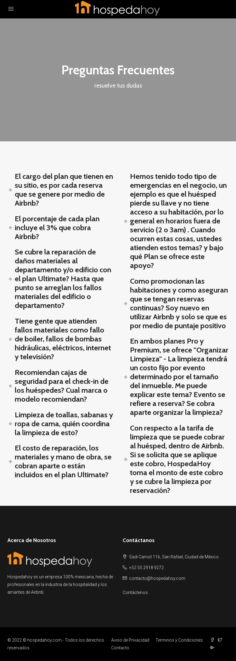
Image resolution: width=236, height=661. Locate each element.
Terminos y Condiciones (179, 640)
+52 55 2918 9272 (146, 567)
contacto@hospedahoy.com (157, 578)
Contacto (120, 647)
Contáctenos (135, 592)
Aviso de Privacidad (130, 640)
